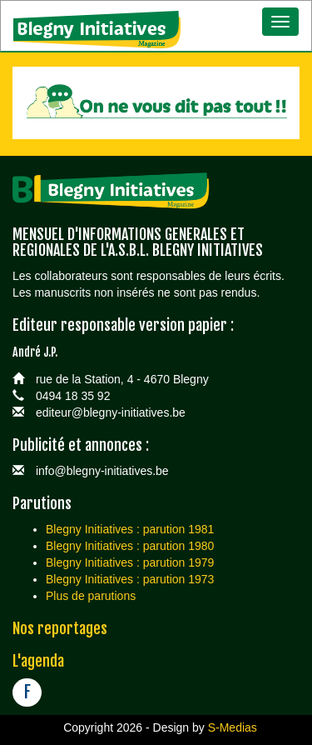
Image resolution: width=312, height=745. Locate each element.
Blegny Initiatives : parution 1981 (130, 529)
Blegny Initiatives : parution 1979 (130, 562)
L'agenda (38, 661)
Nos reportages (59, 628)
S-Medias (232, 727)
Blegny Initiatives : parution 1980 (130, 545)
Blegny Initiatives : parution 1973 (130, 579)
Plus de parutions (91, 595)
